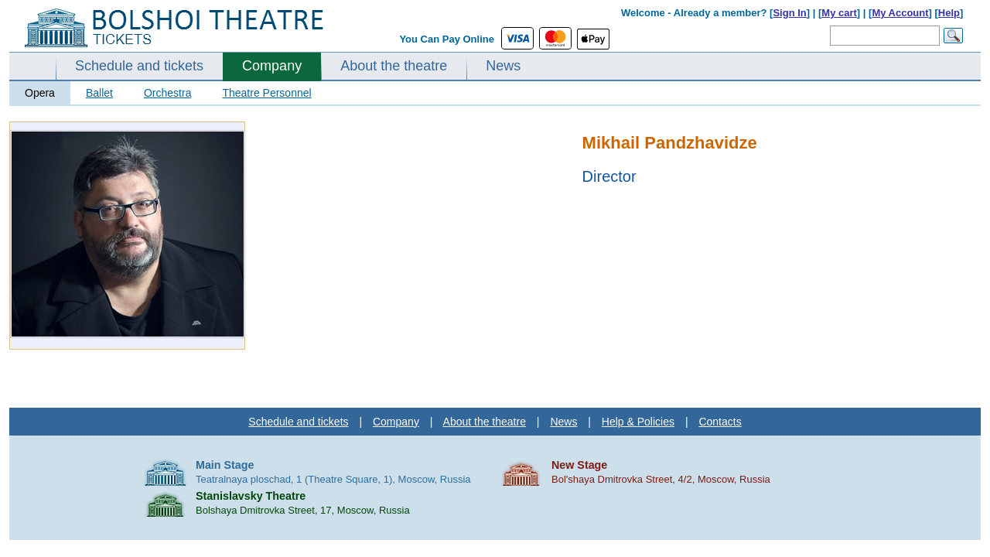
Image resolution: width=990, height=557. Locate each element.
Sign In (789, 13)
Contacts (719, 421)
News (503, 65)
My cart (839, 13)
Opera (40, 93)
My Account (900, 13)
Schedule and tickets (139, 65)
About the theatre (393, 65)
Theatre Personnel (266, 93)
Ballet (99, 93)
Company (272, 65)
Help (949, 13)
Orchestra (167, 93)
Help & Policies (638, 421)
